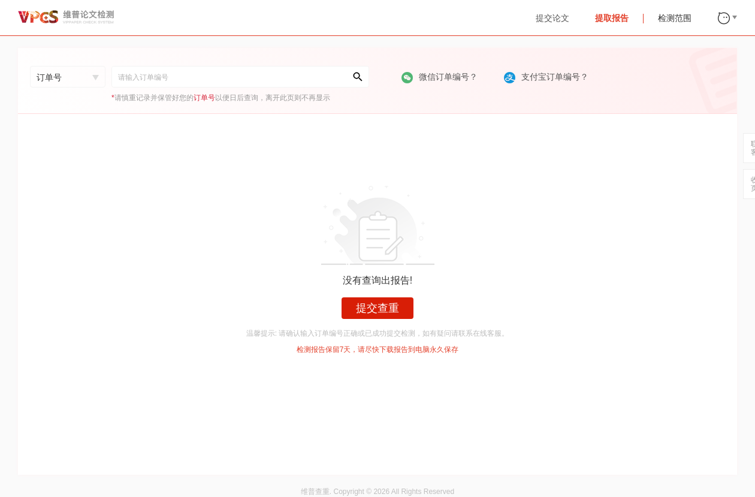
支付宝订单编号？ (546, 77)
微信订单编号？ (440, 77)
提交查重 (377, 308)
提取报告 (612, 18)
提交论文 (552, 18)
